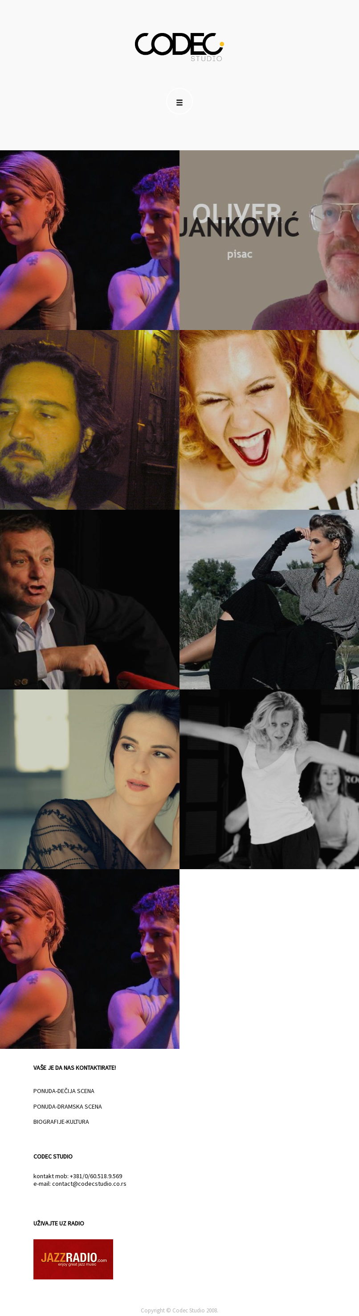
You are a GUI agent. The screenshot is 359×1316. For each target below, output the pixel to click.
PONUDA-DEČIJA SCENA (63, 1091)
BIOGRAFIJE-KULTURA (61, 1122)
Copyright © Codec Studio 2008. (179, 1310)
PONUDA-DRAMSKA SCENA (67, 1106)
